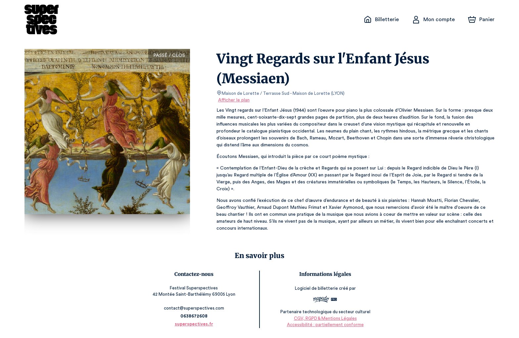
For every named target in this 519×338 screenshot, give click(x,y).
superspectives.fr (195, 323)
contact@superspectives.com (195, 308)
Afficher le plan (233, 100)
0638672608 (195, 316)
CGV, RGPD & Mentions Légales (324, 318)
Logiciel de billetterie (315, 288)
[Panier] (481, 19)
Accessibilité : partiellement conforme (324, 324)
